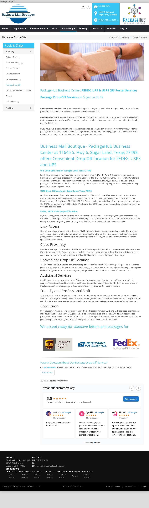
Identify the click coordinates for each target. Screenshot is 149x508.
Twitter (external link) (83, 6)
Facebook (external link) (88, 6)
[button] (105, 21)
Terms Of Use (130, 486)
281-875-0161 (104, 6)
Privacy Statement (113, 486)
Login (144, 486)
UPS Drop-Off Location (51, 170)
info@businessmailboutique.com (50, 466)
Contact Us (47, 372)
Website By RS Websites (73, 486)
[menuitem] (5, 28)
